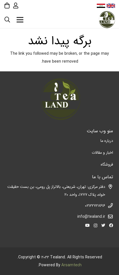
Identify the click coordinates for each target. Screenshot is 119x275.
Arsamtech (71, 265)
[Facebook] (111, 225)
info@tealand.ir (91, 217)
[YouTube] (87, 225)
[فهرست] (20, 20)
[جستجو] (7, 19)
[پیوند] (106, 20)
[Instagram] (95, 225)
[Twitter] (103, 225)
